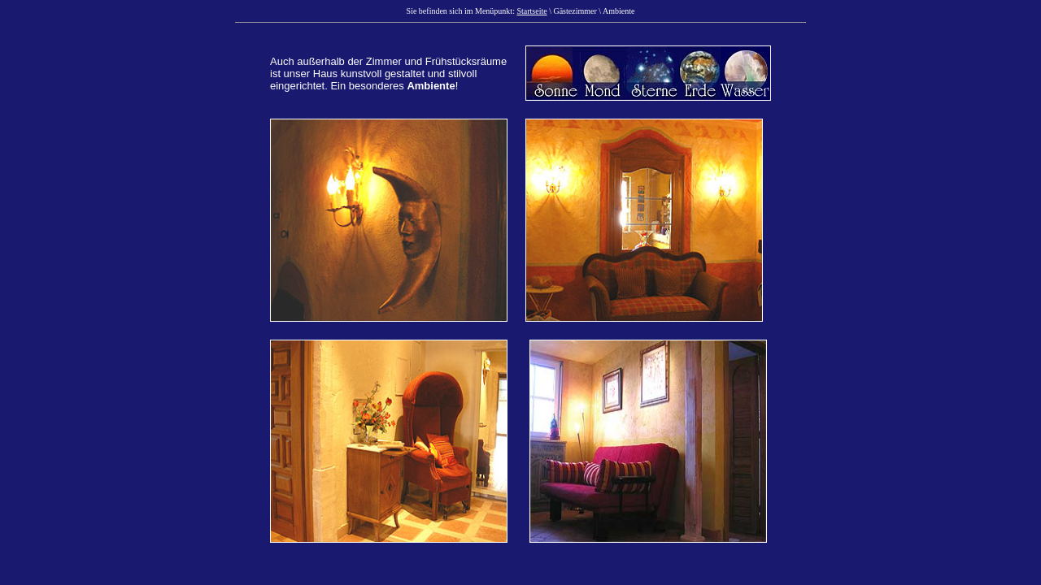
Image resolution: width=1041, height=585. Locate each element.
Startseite (531, 10)
